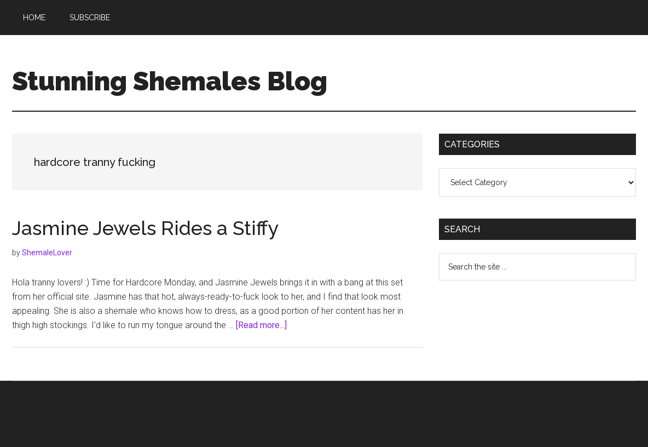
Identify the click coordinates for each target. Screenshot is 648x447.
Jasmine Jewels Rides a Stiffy (145, 227)
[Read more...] (261, 325)
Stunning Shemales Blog (169, 81)
